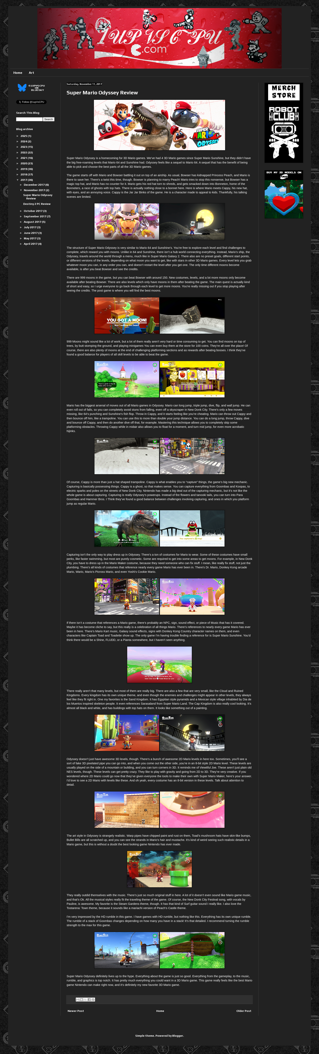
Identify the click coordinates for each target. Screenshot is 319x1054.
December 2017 (34, 184)
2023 (24, 146)
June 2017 (31, 232)
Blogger (177, 1035)
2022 (24, 152)
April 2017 (31, 243)
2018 (24, 174)
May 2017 (30, 238)
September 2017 (35, 216)
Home (17, 73)
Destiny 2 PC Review (37, 203)
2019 (24, 169)
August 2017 (33, 221)
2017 (24, 179)
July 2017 (30, 227)
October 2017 (33, 210)
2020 (24, 163)
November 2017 (35, 190)
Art (31, 73)
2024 (24, 141)
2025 (24, 135)
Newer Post (76, 1010)
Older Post (243, 1010)
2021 (24, 157)
